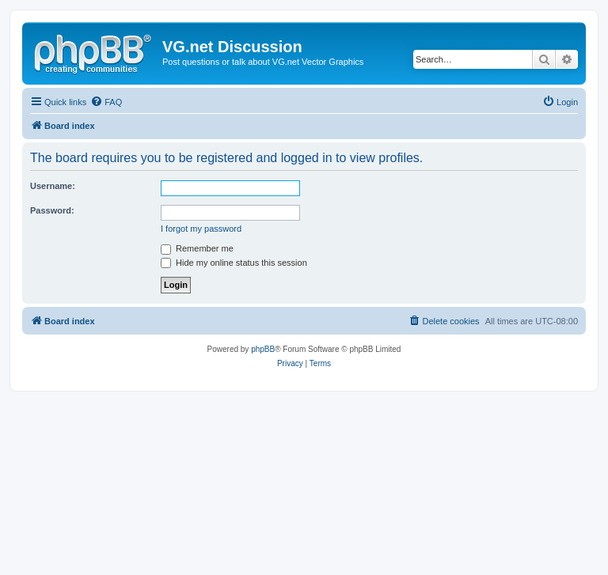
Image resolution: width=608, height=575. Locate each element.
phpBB (263, 349)
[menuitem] (106, 102)
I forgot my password (201, 228)
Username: (52, 186)
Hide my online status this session (234, 262)
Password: (52, 210)
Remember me (197, 248)
